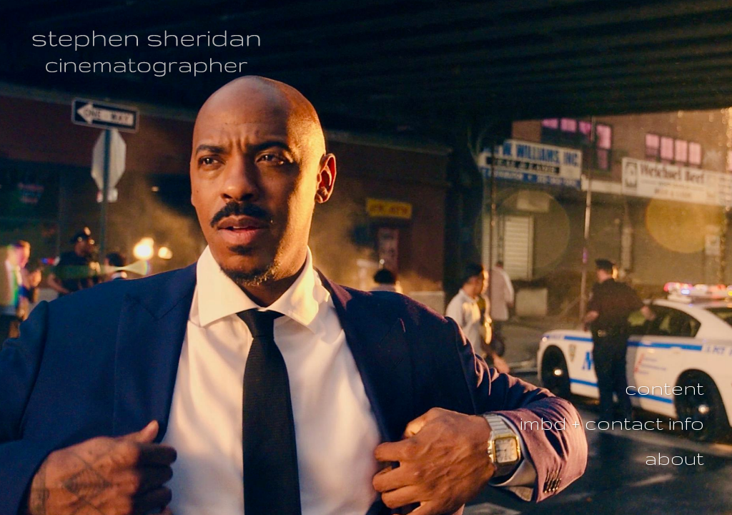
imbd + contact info (612, 423)
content (664, 388)
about (674, 458)
